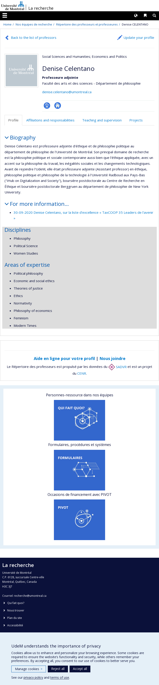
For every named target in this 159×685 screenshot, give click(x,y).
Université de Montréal (12, 5)
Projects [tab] (136, 120)
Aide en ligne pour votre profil (64, 358)
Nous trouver (15, 610)
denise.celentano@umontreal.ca (67, 92)
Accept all (80, 668)
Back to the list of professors (33, 37)
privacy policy (33, 677)
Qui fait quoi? (15, 603)
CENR (81, 373)
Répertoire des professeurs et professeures (87, 24)
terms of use (59, 677)
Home (7, 24)
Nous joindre (112, 358)
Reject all (58, 668)
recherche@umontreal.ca (30, 596)
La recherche (40, 8)
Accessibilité (15, 625)
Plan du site (14, 618)
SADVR (117, 367)
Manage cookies (28, 669)
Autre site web (57, 105)
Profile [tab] (13, 120)
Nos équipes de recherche (34, 24)
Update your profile (138, 37)
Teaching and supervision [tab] (102, 120)
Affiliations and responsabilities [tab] (50, 120)
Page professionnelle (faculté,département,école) (47, 105)
